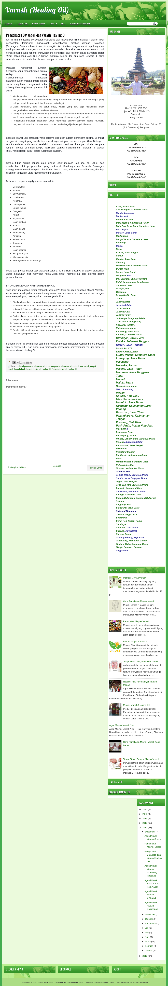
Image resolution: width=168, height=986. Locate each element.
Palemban (121, 429)
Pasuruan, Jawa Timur (130, 412)
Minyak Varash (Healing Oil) (136, 705)
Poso (118, 458)
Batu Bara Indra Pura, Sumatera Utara (135, 226)
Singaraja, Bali (123, 504)
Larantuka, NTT (124, 348)
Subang (120, 531)
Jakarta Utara (123, 308)
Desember (150, 831)
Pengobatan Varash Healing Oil (64, 368)
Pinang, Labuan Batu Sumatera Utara (135, 438)
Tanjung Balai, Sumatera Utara (132, 544)
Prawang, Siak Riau (128, 422)
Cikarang (120, 262)
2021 (144, 809)
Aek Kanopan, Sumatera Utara (131, 209)
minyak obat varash (81, 366)
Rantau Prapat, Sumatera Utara (132, 461)
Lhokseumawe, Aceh (127, 351)
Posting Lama (95, 468)
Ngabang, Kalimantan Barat (133, 405)
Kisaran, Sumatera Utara (129, 334)
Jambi (119, 298)
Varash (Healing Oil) (37, 9)
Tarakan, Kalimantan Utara (130, 468)
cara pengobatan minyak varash (60, 366)
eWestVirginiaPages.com (98, 982)
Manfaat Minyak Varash (134, 578)
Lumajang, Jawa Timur (130, 358)
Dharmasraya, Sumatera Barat (131, 265)
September (150, 923)
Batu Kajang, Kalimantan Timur (132, 223)
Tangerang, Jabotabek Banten (131, 540)
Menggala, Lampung (126, 386)
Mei (147, 932)
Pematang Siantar (125, 452)
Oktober (149, 919)
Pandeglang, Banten (126, 435)
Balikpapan (122, 236)
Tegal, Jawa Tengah (126, 481)
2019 (144, 818)
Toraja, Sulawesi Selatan (129, 547)
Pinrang (120, 442)
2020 (144, 814)
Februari (149, 946)
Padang (121, 409)
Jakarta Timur (123, 315)
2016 (144, 956)
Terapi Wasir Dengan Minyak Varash (141, 661)
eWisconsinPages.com (119, 982)
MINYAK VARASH (38, 23)
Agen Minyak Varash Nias (121, 725)
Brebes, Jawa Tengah (127, 252)
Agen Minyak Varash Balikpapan (151, 905)
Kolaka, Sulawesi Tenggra (132, 341)
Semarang (121, 517)
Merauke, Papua (126, 365)
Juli (146, 928)
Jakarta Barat (123, 301)
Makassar (122, 361)
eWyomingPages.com (139, 982)
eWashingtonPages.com (76, 982)
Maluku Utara (124, 382)
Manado (121, 379)
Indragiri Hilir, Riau (126, 295)
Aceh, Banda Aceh (125, 206)
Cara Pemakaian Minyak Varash (138, 601)
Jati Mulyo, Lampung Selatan (131, 318)
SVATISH (53, 23)
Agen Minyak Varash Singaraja (151, 894)
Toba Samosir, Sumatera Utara (132, 485)
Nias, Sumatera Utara (129, 399)
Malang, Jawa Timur (129, 368)
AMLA (63, 23)
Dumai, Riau (122, 269)
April (147, 937)
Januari (148, 950)
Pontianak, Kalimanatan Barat (131, 455)
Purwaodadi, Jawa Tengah (129, 445)
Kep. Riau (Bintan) (125, 325)
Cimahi (119, 255)
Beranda (8, 23)
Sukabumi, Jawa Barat (127, 507)
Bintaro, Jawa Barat (126, 232)
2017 (144, 827)
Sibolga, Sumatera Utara (128, 494)
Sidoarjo (120, 527)
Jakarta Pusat (123, 311)
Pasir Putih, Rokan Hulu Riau (134, 425)
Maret (148, 941)
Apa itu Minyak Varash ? (135, 641)
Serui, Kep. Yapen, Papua (129, 521)
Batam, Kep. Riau (125, 219)
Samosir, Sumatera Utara (129, 488)
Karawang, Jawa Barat (127, 331)
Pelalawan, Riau (124, 432)
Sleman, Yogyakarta (126, 514)
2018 (144, 823)
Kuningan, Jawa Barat (130, 338)
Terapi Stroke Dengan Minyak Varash (141, 759)
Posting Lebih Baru (16, 467)
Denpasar (121, 275)
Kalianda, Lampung (126, 328)
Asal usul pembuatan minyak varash (31, 366)
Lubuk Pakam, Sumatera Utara (135, 354)
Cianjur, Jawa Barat (126, 259)
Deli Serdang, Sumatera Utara (131, 279)
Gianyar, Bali (122, 288)
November (150, 914)
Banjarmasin (122, 216)
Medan (120, 392)
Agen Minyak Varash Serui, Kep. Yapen (152, 883)
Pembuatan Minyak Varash (136, 621)
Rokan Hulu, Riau (125, 465)
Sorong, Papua (124, 534)
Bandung (120, 242)
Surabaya (121, 524)
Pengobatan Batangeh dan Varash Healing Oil (32, 368)
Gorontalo (121, 292)
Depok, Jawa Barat (126, 272)
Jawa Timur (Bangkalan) (128, 321)
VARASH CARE (22, 23)
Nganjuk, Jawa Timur (129, 402)
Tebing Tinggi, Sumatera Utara (132, 475)
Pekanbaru (121, 448)
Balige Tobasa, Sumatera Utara (132, 239)
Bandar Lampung (125, 213)
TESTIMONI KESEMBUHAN (80, 23)
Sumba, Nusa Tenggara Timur (131, 478)
